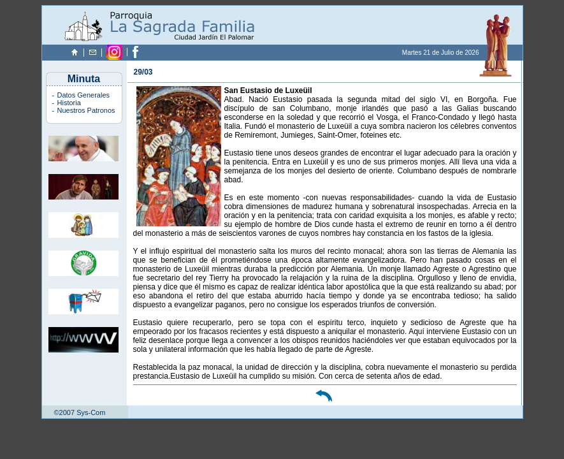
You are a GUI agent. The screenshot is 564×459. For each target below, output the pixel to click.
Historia (69, 102)
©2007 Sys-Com (80, 412)
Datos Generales (83, 95)
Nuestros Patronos (86, 110)
